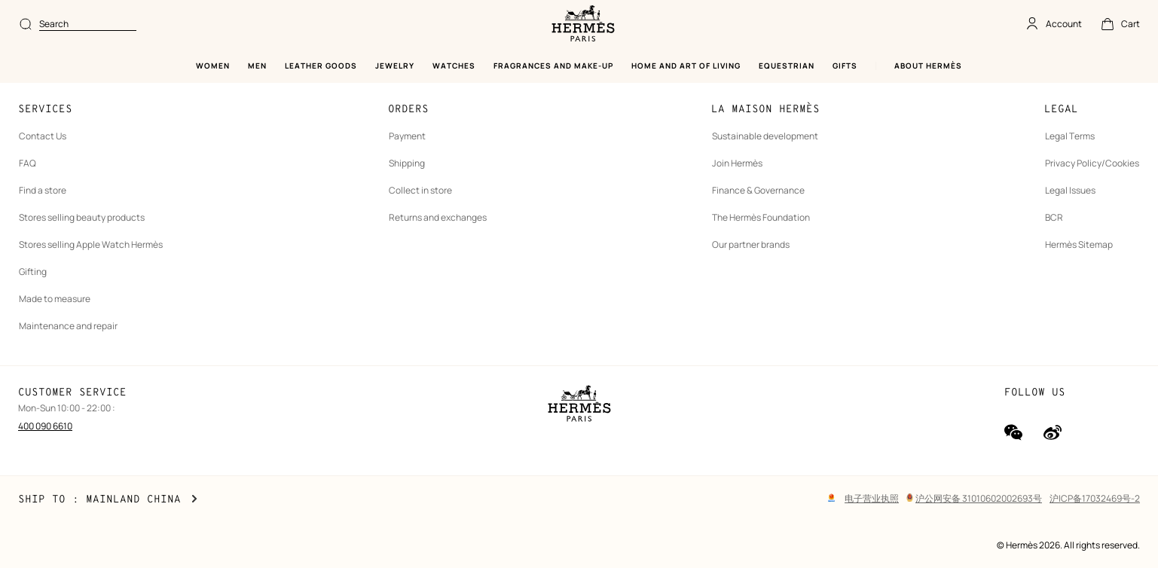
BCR (1054, 217)
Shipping (407, 163)
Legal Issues (1070, 190)
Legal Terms (1070, 136)
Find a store (42, 190)
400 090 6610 (45, 426)
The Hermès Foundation (761, 217)
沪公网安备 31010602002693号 (974, 498)
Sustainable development (765, 136)
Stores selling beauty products (82, 217)
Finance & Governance (758, 190)
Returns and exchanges (438, 217)
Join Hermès (737, 163)
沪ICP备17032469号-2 (1095, 498)
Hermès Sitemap (1079, 244)
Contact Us (42, 136)
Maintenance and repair (68, 325)
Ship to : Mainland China (107, 499)
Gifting (33, 271)
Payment (407, 136)
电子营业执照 (872, 498)
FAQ (27, 163)
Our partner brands (751, 244)
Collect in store (420, 190)
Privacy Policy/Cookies (1092, 163)
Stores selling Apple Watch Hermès (91, 244)
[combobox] (87, 24)
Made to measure (54, 298)
